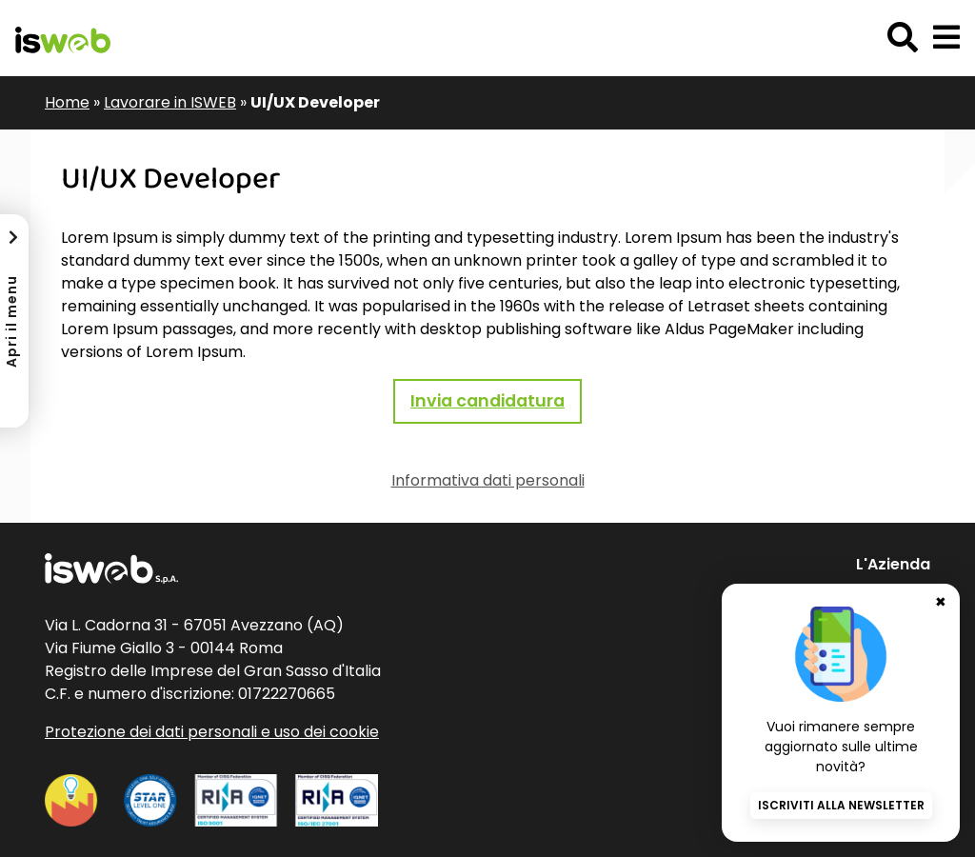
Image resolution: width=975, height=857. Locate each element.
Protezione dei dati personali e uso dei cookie (212, 732)
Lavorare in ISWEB (170, 102)
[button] (946, 38)
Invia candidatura (487, 400)
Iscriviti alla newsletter (841, 805)
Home (67, 102)
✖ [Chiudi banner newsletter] (940, 601)
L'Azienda (893, 564)
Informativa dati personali (488, 480)
